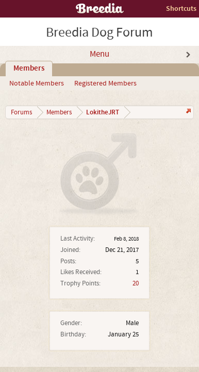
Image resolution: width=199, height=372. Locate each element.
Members (28, 68)
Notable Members (36, 83)
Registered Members (105, 83)
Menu (99, 54)
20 (135, 283)
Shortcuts (181, 8)
